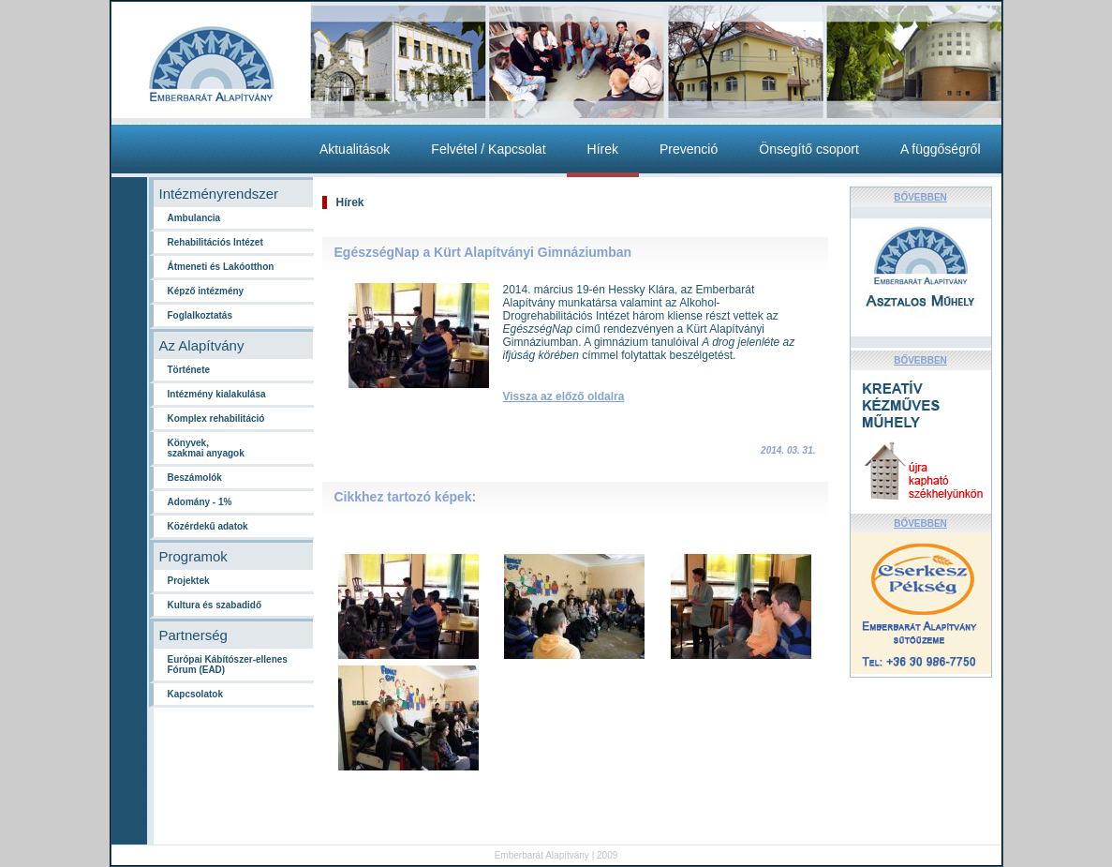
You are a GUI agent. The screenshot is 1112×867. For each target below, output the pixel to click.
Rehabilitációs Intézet (215, 242)
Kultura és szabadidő (215, 605)
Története (189, 370)
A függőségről (940, 149)
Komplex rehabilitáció (216, 418)
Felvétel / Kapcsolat (488, 149)
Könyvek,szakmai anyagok (206, 448)
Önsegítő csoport (809, 149)
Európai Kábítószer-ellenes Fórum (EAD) (228, 664)
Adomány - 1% (200, 502)
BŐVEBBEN (920, 197)
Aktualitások (354, 149)
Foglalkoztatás (200, 315)
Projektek (189, 581)
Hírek (602, 149)
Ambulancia (194, 218)
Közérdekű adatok (208, 526)
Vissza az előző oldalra (564, 396)
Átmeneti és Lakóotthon (221, 267)
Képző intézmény (206, 291)
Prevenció (689, 149)
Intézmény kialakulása (217, 394)
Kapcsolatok (195, 694)
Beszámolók (195, 477)
